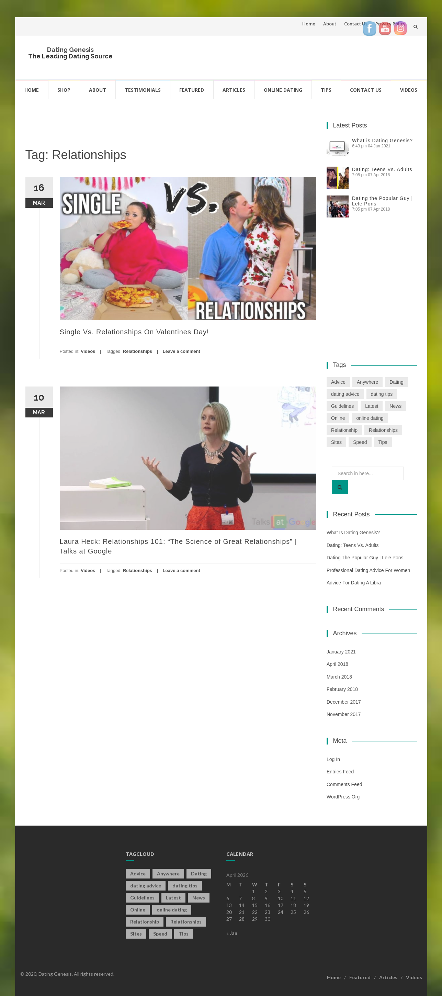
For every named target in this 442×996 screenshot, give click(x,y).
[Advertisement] (292, 56)
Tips (326, 90)
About (329, 24)
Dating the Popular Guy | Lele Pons (365, 557)
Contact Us (355, 24)
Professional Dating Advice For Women (368, 570)
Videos (408, 90)
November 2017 (344, 714)
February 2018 (342, 689)
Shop (63, 90)
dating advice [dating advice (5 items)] (345, 394)
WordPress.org (343, 796)
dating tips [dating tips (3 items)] (382, 394)
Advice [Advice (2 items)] (338, 382)
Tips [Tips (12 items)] (382, 442)
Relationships (137, 351)
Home (308, 24)
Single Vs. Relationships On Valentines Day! (134, 332)
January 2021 (341, 651)
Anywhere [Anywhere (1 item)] (367, 382)
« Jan (231, 933)
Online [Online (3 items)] (338, 418)
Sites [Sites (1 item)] (336, 442)
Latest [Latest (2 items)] (371, 406)
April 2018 (337, 664)
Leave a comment (181, 351)
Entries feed (340, 771)
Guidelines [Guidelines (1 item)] (342, 406)
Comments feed (344, 784)
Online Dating (283, 90)
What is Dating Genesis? (382, 140)
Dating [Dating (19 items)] (396, 382)
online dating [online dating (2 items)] (369, 418)
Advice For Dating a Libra (354, 582)
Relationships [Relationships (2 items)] (383, 430)
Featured (191, 90)
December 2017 (344, 702)
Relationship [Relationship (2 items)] (344, 430)
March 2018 (339, 677)
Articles (234, 90)
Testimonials (143, 90)
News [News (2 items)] (395, 406)
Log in (333, 759)
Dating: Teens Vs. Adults (382, 169)
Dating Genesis (70, 49)
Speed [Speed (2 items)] (360, 442)
